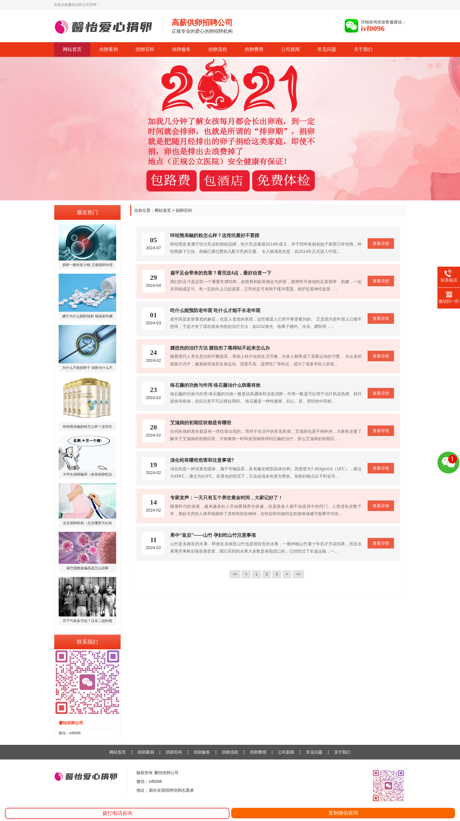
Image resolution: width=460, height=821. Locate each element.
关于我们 (363, 49)
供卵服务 (181, 49)
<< (235, 574)
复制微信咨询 (343, 813)
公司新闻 (290, 49)
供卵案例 (108, 49)
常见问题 (326, 49)
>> (298, 574)
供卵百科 (145, 49)
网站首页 (72, 49)
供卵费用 (254, 49)
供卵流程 (217, 49)
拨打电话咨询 (117, 813)
